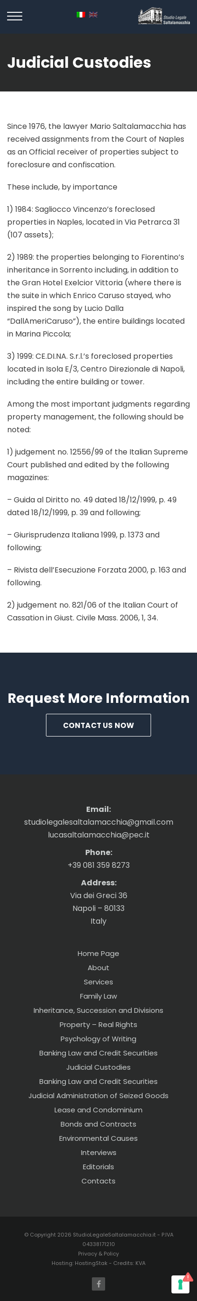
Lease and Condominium (98, 1110)
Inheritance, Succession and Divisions (98, 1010)
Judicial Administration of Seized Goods (98, 1096)
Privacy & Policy (98, 1253)
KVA (140, 1263)
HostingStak (91, 1263)
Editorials (98, 1167)
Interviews (98, 1152)
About (98, 968)
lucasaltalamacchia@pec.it (99, 834)
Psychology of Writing (98, 1039)
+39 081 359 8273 (99, 865)
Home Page (98, 953)
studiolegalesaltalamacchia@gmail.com (98, 822)
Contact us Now (98, 725)
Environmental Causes (98, 1138)
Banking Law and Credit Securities (98, 1053)
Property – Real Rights (98, 1024)
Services (98, 982)
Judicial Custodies (98, 1067)
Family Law (98, 996)
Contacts (98, 1181)
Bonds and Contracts (98, 1124)
